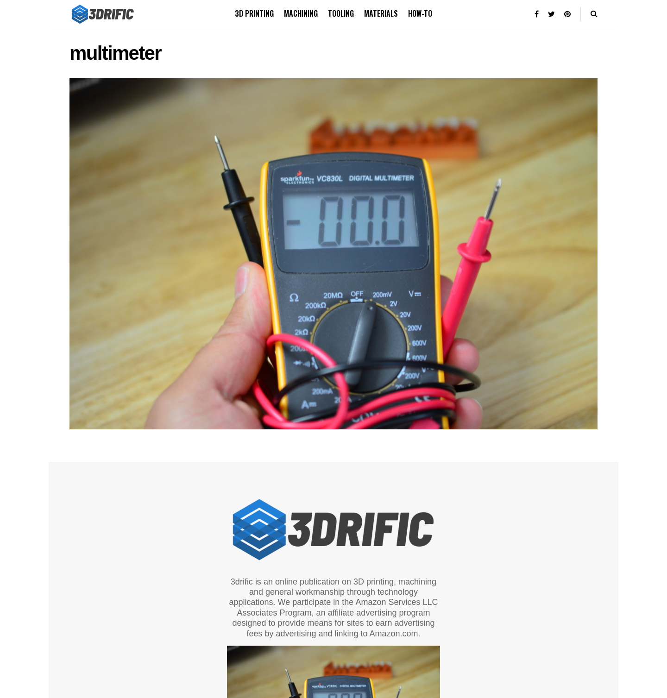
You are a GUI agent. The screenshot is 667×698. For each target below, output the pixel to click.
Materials (381, 13)
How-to (420, 13)
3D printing (254, 13)
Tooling (341, 13)
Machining (301, 13)
